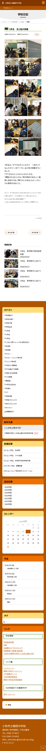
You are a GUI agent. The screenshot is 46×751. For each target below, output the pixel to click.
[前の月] (6, 521)
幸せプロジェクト (11, 404)
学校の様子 (9, 319)
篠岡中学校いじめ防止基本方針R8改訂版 (22, 433)
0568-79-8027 (13, 733)
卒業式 (8, 388)
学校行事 (9, 323)
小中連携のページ (10, 674)
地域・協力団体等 (11, 373)
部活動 (8, 350)
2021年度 (8, 501)
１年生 (8, 331)
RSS (9, 705)
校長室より (9, 315)
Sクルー (8, 354)
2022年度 (8, 498)
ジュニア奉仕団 (11, 361)
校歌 (5, 645)
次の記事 (34, 232)
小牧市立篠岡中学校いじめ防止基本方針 (19, 653)
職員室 (8, 381)
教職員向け (9, 411)
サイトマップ (9, 742)
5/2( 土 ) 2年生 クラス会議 (13, 455)
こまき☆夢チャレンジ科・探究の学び (17, 342)
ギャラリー (9, 407)
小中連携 (9, 377)
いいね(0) (38, 218)
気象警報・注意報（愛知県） (13, 651)
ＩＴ (7, 392)
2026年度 (8, 487)
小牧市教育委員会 (10, 677)
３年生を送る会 (11, 384)
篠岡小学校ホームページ (13, 671)
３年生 (8, 338)
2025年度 (8, 490)
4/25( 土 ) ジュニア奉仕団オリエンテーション (18, 471)
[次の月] (39, 521)
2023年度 (8, 495)
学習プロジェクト (11, 400)
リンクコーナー (9, 668)
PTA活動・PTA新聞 (12, 369)
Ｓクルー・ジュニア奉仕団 (14, 357)
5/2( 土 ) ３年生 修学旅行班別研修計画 (17, 460)
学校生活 (9, 327)
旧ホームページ (9, 694)
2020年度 (8, 504)
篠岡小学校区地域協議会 (13, 679)
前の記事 (11, 232)
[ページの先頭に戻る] (43, 748)
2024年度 (8, 492)
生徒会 (8, 346)
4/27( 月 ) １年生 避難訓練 (13, 466)
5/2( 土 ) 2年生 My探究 (12, 450)
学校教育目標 (9, 642)
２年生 (8, 334)
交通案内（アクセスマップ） (13, 648)
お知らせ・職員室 (11, 365)
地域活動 (9, 396)
